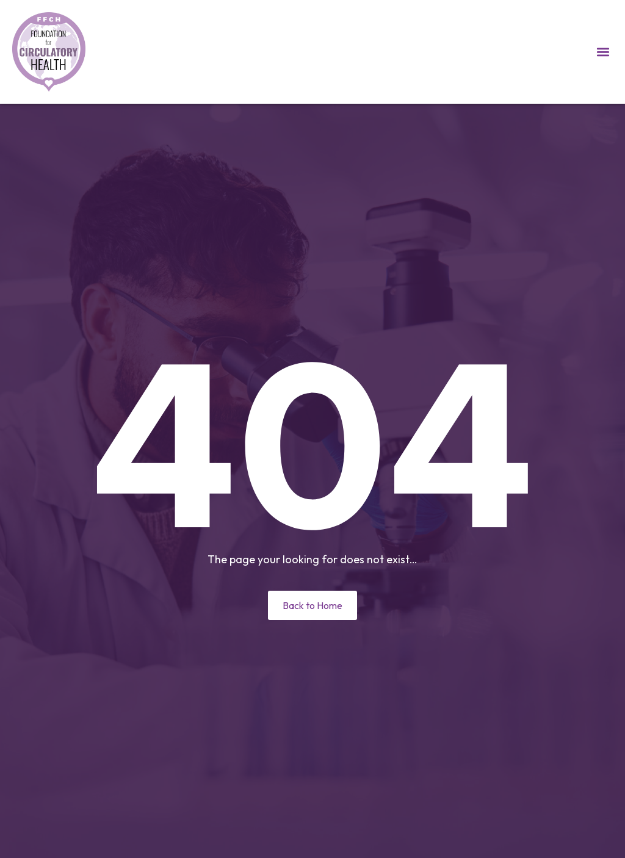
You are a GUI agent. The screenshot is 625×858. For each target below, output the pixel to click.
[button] (603, 52)
